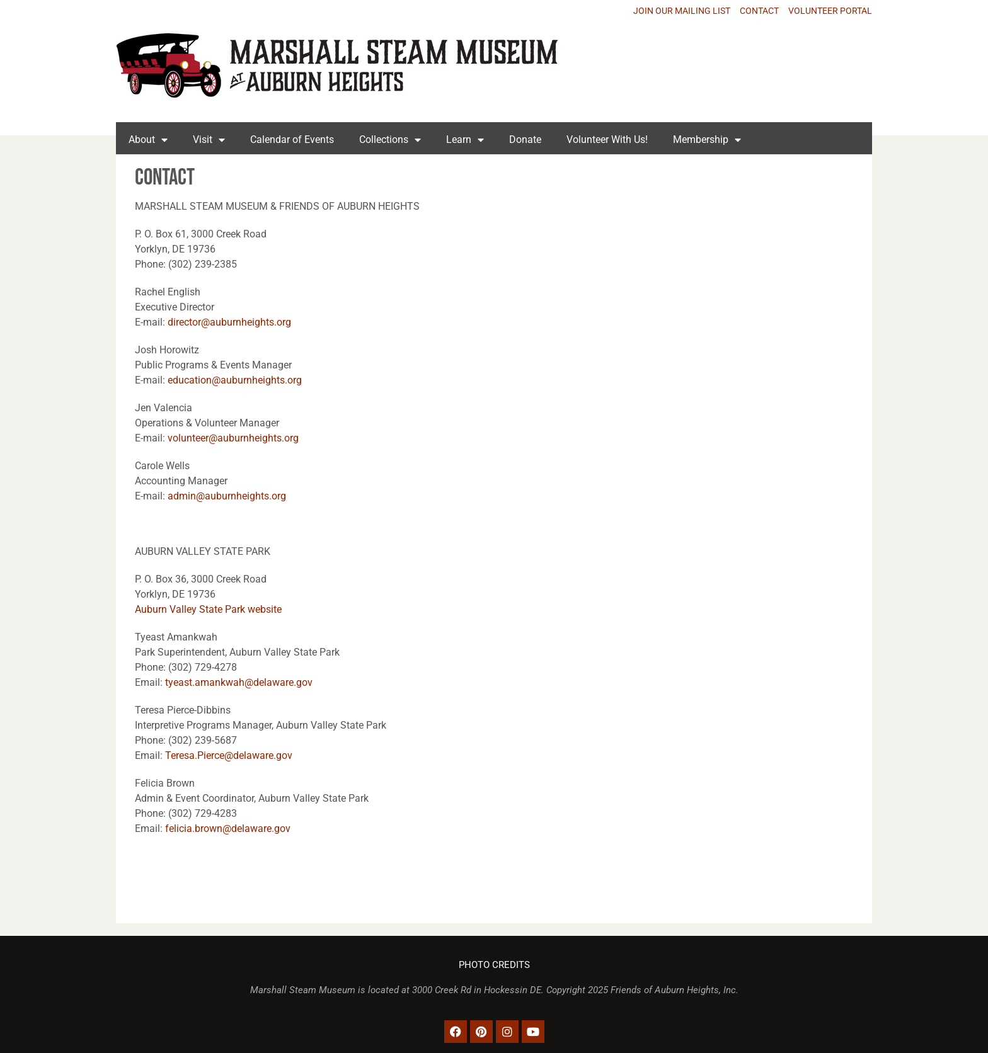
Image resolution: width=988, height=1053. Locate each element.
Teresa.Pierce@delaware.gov (228, 755)
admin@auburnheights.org (227, 496)
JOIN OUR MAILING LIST (681, 11)
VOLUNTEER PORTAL (830, 11)
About (148, 139)
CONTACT (759, 11)
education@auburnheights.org (235, 380)
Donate (525, 139)
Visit (209, 139)
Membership (707, 139)
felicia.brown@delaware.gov (229, 828)
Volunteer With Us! (607, 139)
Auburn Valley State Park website (208, 609)
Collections (390, 139)
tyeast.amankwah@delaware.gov (239, 682)
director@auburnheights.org (229, 322)
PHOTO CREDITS (494, 965)
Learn (465, 139)
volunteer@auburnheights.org (233, 438)
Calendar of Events (292, 139)
